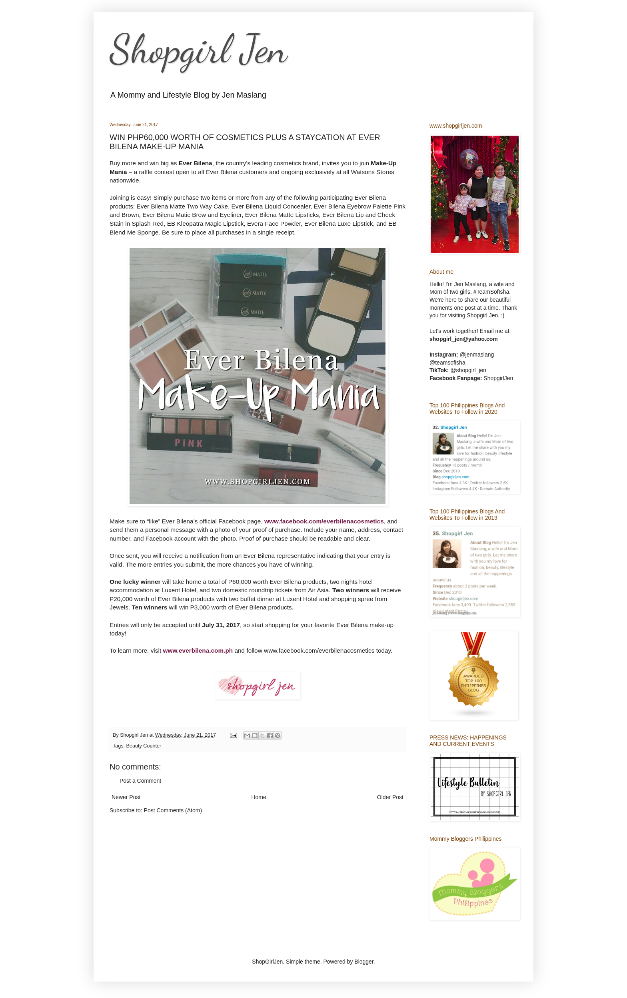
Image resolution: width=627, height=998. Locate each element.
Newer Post (126, 797)
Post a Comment (140, 781)
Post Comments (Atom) (173, 810)
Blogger (363, 961)
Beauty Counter (144, 746)
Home (258, 797)
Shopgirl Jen (198, 49)
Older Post (390, 797)
